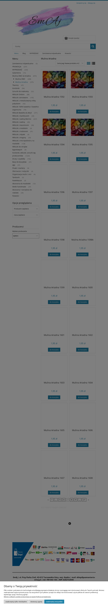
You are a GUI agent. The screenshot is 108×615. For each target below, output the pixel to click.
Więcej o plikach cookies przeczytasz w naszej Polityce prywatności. (27, 597)
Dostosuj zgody (36, 602)
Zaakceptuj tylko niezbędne (16, 602)
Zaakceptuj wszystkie (54, 602)
